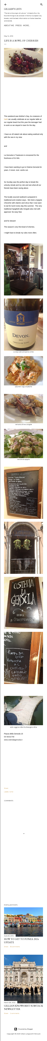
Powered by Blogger (23, 1029)
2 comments (14, 1013)
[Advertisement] (23, 882)
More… (26, 25)
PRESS (18, 25)
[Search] (41, 4)
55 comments (15, 947)
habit (6, 119)
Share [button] (6, 788)
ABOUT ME (9, 25)
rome (11, 792)
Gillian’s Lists (12, 9)
